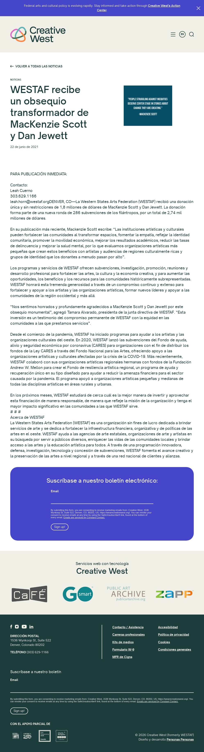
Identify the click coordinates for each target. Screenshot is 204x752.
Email (55, 491)
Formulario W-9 (123, 649)
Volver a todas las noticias (39, 66)
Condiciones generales (174, 649)
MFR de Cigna (122, 657)
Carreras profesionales (128, 634)
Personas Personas (180, 739)
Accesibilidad (168, 627)
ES (182, 34)
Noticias (15, 79)
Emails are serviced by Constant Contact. (84, 517)
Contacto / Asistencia (128, 627)
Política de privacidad (173, 634)
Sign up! (59, 527)
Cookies (164, 642)
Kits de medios (123, 642)
